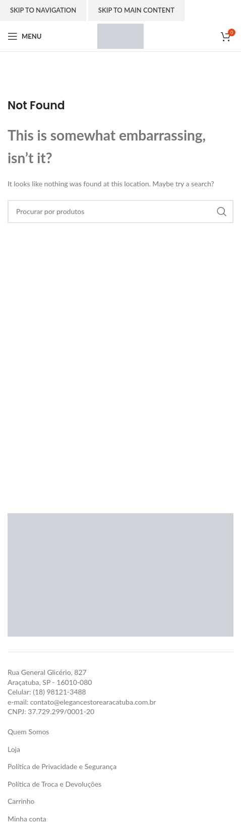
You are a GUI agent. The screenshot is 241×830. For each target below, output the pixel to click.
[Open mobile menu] (24, 36)
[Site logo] (120, 35)
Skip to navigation (43, 10)
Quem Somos (28, 731)
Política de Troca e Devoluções (54, 784)
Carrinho (21, 801)
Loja (14, 749)
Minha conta (27, 818)
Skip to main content (136, 10)
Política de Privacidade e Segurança (62, 766)
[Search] (120, 211)
